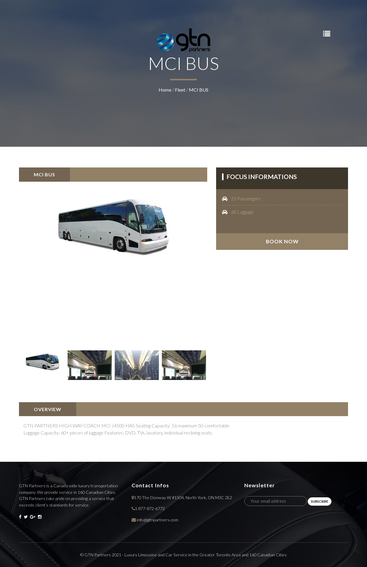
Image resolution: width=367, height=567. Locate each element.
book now (282, 241)
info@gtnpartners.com (157, 519)
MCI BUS (198, 89)
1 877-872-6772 (150, 508)
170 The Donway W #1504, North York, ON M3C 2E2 (183, 497)
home (165, 89)
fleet (180, 89)
